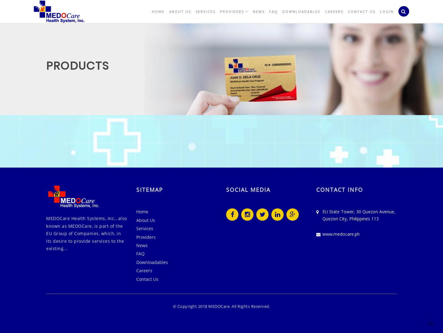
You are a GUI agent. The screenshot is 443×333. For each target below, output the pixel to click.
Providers (234, 11)
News (259, 11)
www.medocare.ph (341, 234)
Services (205, 11)
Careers (334, 11)
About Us (180, 11)
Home (158, 11)
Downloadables (301, 11)
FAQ (273, 11)
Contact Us (361, 11)
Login (387, 11)
